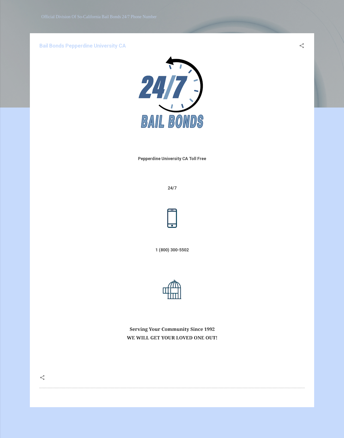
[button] (302, 46)
